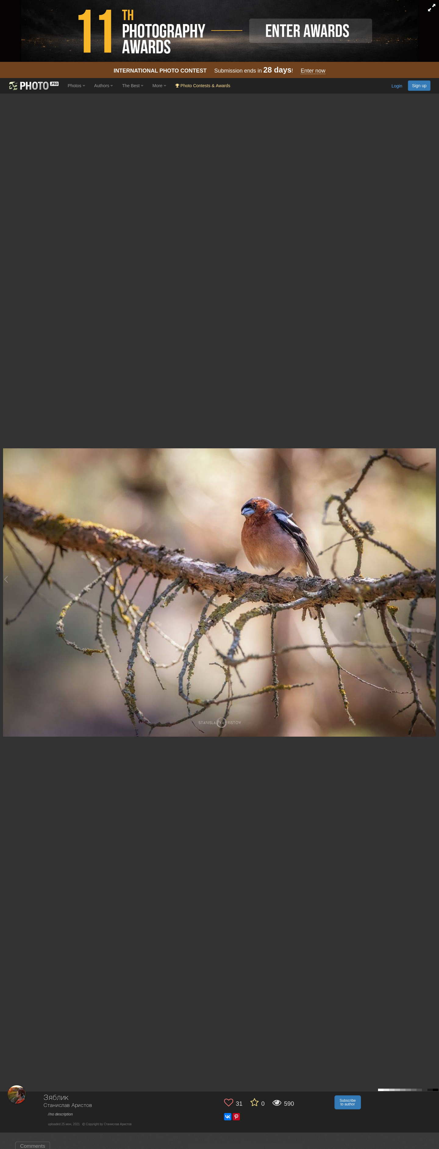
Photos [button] (76, 86)
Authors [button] (103, 86)
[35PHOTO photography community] (33, 85)
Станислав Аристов (68, 1105)
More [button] (159, 86)
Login (396, 86)
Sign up (419, 86)
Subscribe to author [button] (348, 1102)
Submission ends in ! (220, 71)
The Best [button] (132, 86)
